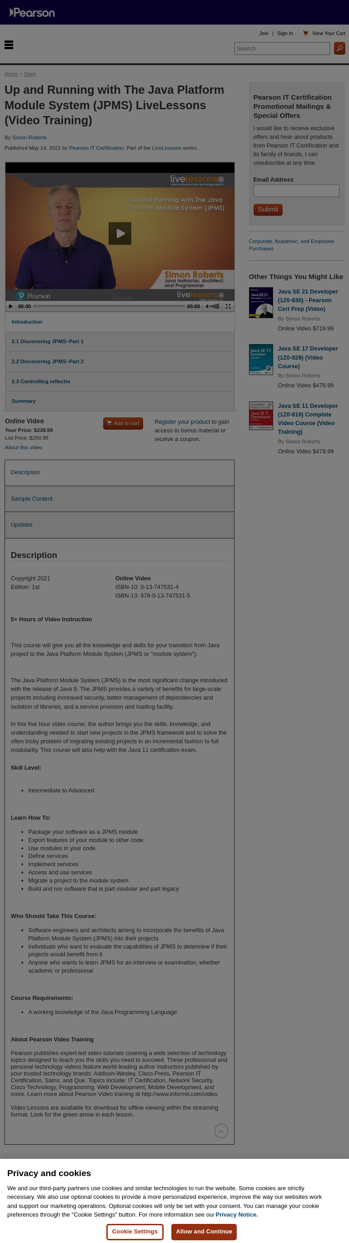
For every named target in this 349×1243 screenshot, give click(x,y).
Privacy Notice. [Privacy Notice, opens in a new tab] (237, 1224)
